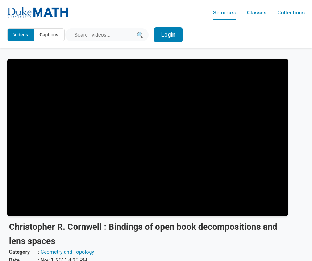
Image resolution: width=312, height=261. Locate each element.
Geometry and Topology (67, 252)
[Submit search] (139, 34)
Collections (290, 12)
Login (169, 34)
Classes (254, 12)
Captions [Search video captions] (48, 34)
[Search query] (103, 35)
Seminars (221, 12)
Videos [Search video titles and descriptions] (20, 34)
